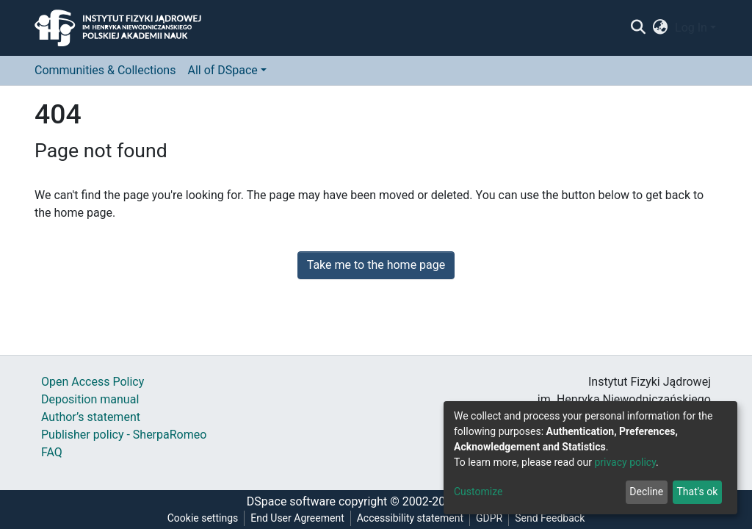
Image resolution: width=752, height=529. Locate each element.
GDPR (489, 518)
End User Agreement (297, 518)
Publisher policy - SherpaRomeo (123, 435)
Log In (691, 28)
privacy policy (625, 462)
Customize (478, 491)
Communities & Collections (105, 70)
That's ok (696, 491)
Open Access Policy (92, 382)
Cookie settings (203, 518)
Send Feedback (550, 518)
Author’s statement (90, 417)
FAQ (51, 452)
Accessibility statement (410, 518)
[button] (660, 28)
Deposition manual (90, 399)
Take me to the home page (376, 265)
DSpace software (291, 501)
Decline (646, 491)
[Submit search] (638, 28)
